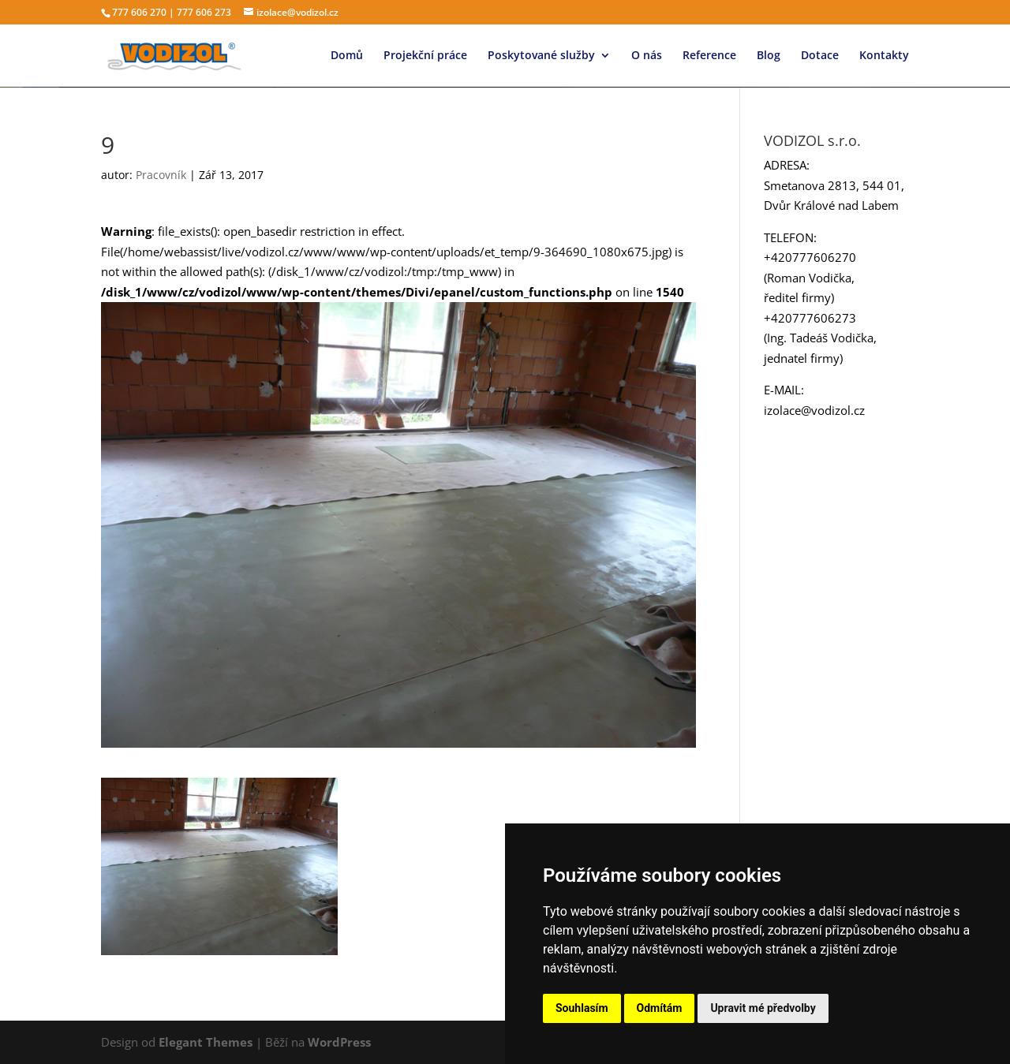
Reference (709, 56)
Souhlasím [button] (582, 1008)
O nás (646, 56)
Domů (347, 56)
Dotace (820, 56)
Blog (768, 56)
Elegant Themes (205, 1042)
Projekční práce (425, 56)
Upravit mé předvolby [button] (762, 1008)
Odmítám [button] (660, 1008)
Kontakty (884, 56)
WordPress (339, 1042)
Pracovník (161, 174)
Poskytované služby (541, 56)
